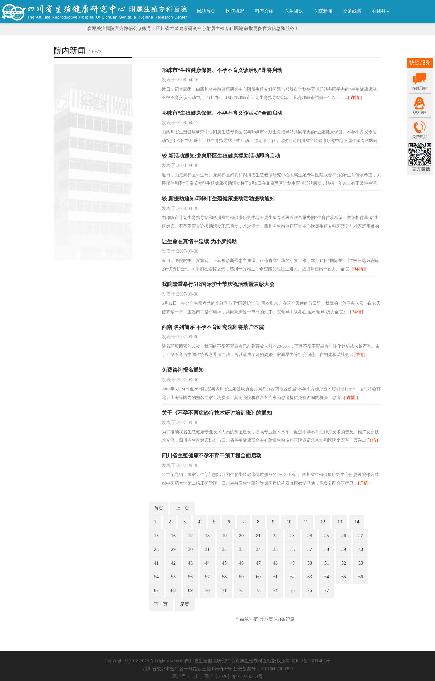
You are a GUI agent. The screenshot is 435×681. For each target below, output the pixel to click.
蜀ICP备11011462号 (310, 660)
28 (156, 549)
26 (343, 535)
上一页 (182, 508)
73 (258, 590)
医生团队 (294, 11)
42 (173, 563)
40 (360, 549)
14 (356, 521)
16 (173, 535)
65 (343, 576)
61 (275, 576)
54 (156, 576)
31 (207, 549)
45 (224, 563)
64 (326, 576)
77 (326, 590)
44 (207, 563)
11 (306, 521)
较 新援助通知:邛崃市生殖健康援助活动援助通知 (218, 198)
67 (156, 590)
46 (241, 563)
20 (241, 535)
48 (275, 563)
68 (173, 590)
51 (326, 563)
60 (258, 576)
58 (224, 576)
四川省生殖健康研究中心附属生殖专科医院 (228, 660)
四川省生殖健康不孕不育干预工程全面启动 (211, 455)
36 (292, 549)
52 (343, 563)
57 (207, 576)
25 (326, 535)
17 (190, 535)
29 (173, 549)
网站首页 (206, 11)
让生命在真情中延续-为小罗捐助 (199, 241)
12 (322, 521)
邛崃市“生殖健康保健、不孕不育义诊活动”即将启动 (222, 70)
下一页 (161, 604)
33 (241, 549)
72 (241, 590)
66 (360, 576)
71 (224, 590)
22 (275, 535)
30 (190, 549)
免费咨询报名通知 (183, 370)
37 (309, 549)
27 (360, 535)
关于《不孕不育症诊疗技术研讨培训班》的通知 (217, 413)
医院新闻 (323, 11)
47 (258, 563)
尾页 (184, 604)
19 (224, 535)
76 (309, 590)
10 (289, 521)
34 (258, 549)
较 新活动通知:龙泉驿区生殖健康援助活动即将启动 (221, 156)
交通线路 (352, 11)
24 (309, 535)
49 (292, 563)
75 (292, 590)
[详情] (355, 97)
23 (292, 535)
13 (339, 521)
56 (190, 576)
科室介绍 (264, 11)
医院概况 (235, 11)
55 (173, 576)
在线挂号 (381, 11)
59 (241, 576)
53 (360, 563)
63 (309, 576)
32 (224, 549)
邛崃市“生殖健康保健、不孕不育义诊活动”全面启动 (222, 113)
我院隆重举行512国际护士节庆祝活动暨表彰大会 (218, 284)
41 (156, 563)
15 (156, 535)
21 (258, 535)
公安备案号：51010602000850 (263, 668)
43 (190, 563)
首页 (158, 508)
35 (275, 549)
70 (207, 590)
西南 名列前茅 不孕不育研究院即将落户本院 (213, 327)
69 (190, 590)
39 (343, 549)
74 (275, 590)
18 (207, 535)
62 (292, 576)
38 (326, 549)
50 (309, 563)
